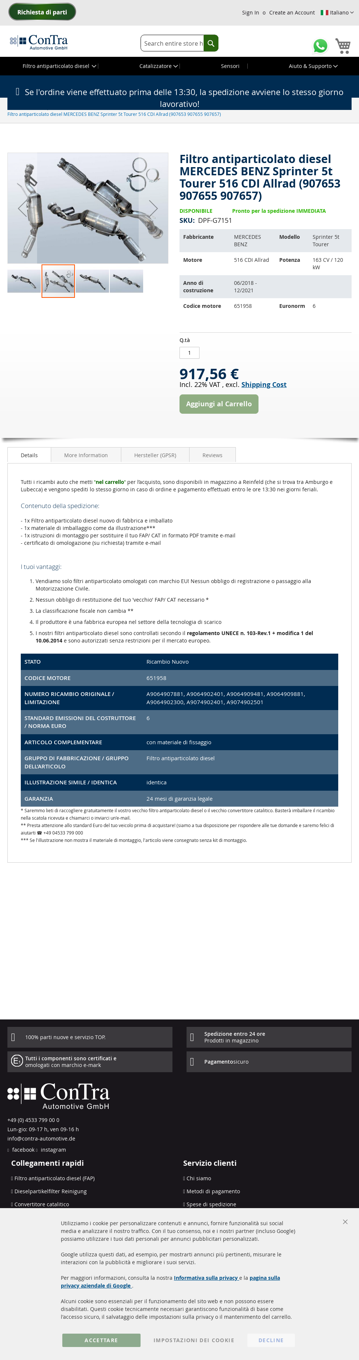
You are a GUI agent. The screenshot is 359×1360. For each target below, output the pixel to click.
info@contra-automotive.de (41, 1138)
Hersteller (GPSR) (155, 455)
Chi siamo (199, 1178)
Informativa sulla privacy (206, 1277)
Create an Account (292, 12)
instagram (52, 1149)
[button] (337, 13)
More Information (86, 455)
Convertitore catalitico (41, 1204)
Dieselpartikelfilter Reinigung (50, 1191)
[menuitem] (59, 66)
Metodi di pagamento (213, 1191)
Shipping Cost (264, 384)
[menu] (179, 66)
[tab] (29, 454)
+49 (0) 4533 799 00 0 (33, 1119)
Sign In (250, 12)
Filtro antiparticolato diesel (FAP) (54, 1178)
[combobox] (179, 43)
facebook (22, 1149)
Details (29, 455)
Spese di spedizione (211, 1204)
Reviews (212, 455)
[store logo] (38, 42)
